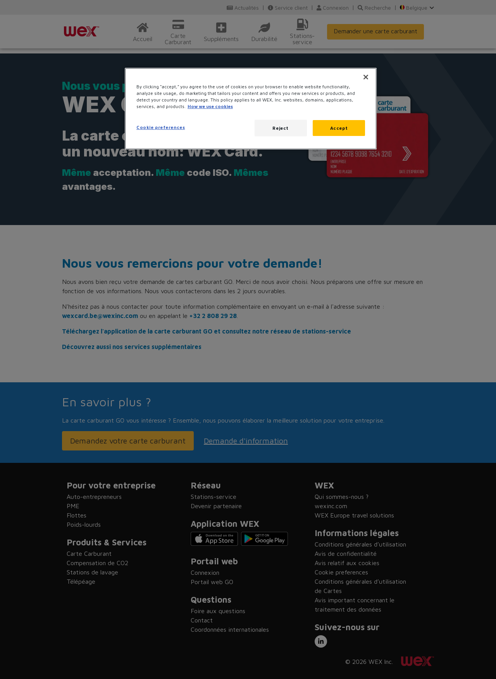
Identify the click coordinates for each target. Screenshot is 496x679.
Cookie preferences (160, 127)
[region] (251, 109)
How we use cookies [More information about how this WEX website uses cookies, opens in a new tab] (210, 106)
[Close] (365, 77)
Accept (339, 128)
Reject (280, 128)
